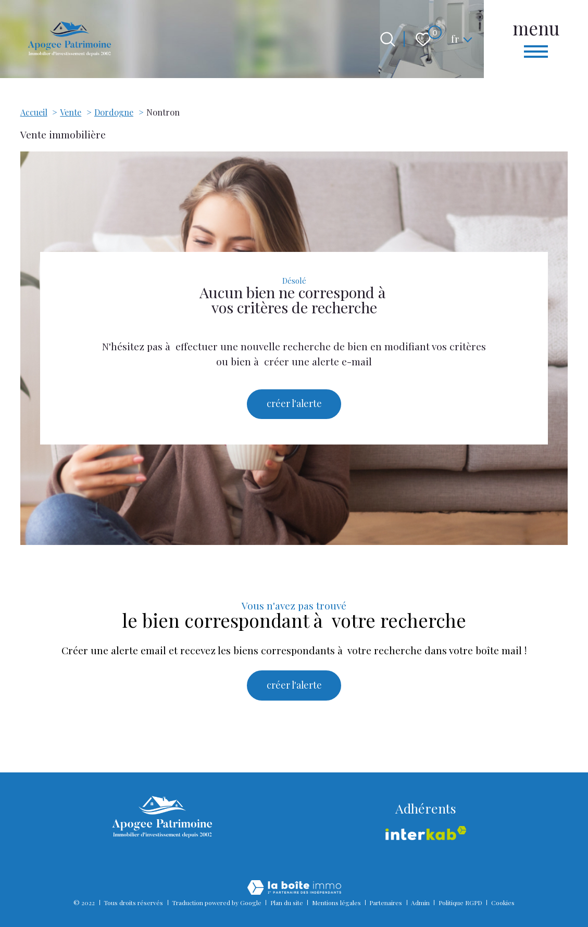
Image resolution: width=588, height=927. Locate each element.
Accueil (33, 112)
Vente (70, 112)
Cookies (503, 902)
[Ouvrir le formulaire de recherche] (388, 39)
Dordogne (113, 112)
